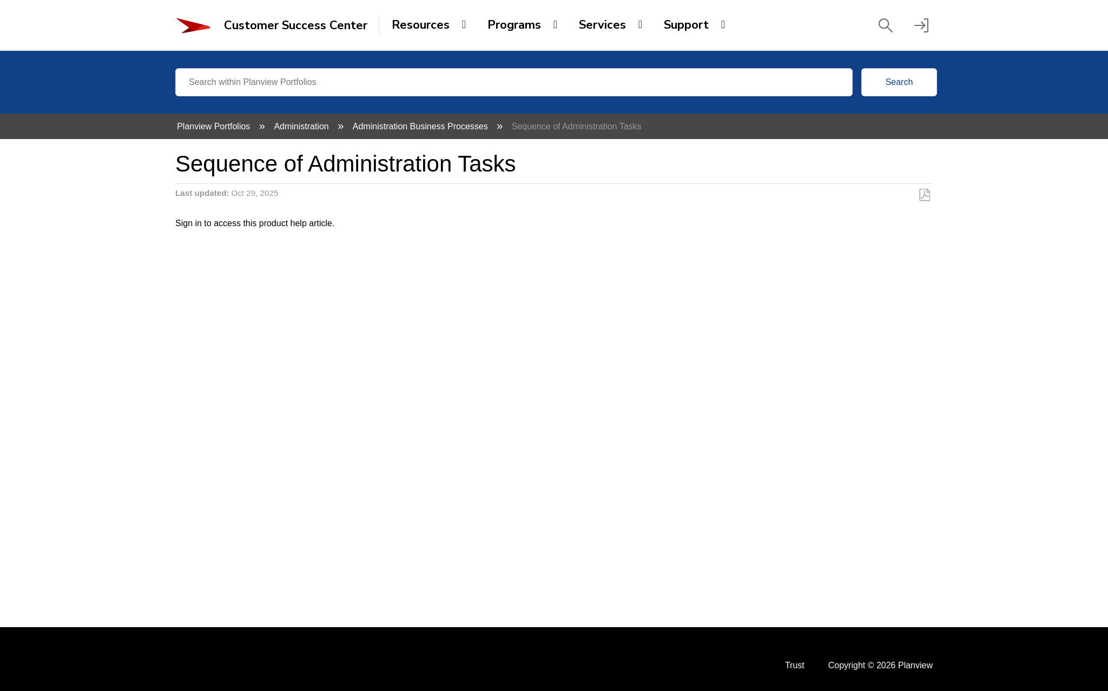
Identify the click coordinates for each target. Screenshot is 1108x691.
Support (686, 25)
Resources (421, 25)
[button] (885, 25)
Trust (794, 665)
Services (602, 25)
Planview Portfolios (215, 126)
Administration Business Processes (421, 126)
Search (899, 82)
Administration (302, 126)
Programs (514, 25)
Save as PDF (924, 195)
